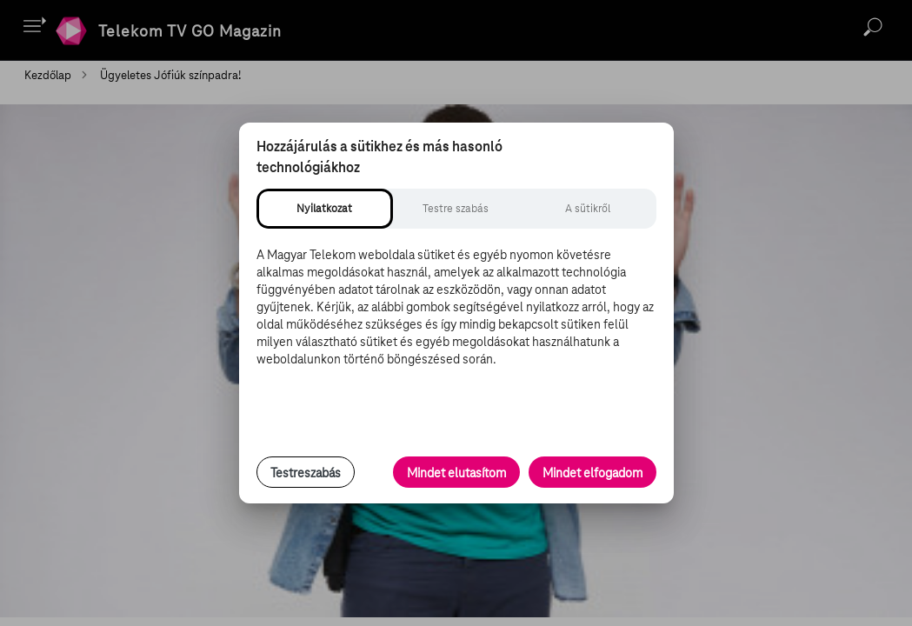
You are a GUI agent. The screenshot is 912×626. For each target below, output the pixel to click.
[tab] (324, 208)
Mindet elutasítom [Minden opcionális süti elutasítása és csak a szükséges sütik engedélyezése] (456, 473)
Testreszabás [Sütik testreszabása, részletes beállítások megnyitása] (305, 473)
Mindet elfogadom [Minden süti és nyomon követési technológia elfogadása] (592, 473)
